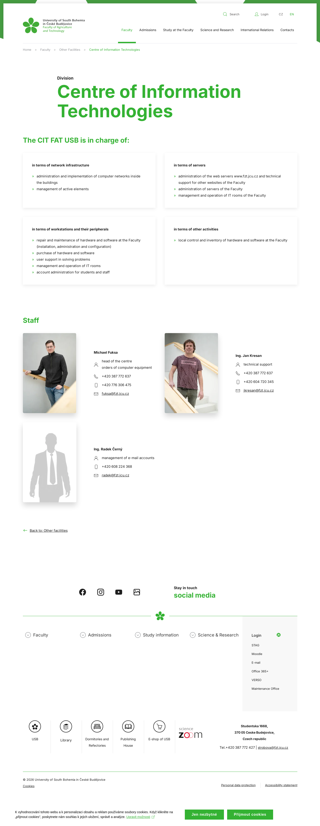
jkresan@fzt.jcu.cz (259, 390)
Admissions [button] (147, 30)
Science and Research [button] (217, 30)
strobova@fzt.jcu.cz (273, 747)
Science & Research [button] (218, 635)
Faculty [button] (126, 30)
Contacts (287, 30)
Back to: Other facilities (49, 530)
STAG (255, 645)
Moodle (257, 654)
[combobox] (238, 14)
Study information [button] (161, 635)
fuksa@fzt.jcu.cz (115, 393)
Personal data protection (238, 785)
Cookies (29, 786)
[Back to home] (54, 25)
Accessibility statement (281, 785)
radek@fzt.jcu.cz (115, 475)
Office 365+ (260, 671)
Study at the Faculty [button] (178, 30)
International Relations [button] (257, 30)
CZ (281, 14)
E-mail (256, 662)
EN (292, 14)
